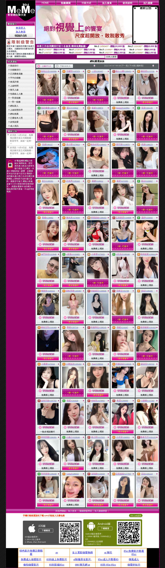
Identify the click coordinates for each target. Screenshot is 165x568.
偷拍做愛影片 (31, 564)
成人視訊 (14, 126)
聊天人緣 (14, 90)
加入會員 (20, 31)
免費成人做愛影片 (31, 559)
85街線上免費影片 (56, 559)
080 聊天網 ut (82, 564)
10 (120, 66)
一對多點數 (15, 98)
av (57, 552)
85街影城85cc (56, 564)
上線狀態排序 (16, 110)
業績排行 (14, 66)
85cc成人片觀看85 (108, 559)
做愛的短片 (133, 564)
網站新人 (14, 106)
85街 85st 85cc (108, 564)
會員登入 (20, 28)
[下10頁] (132, 66)
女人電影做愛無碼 (82, 552)
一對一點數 (15, 102)
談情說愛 (14, 122)
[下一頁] (124, 66)
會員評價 (14, 82)
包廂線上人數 (16, 94)
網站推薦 (14, 114)
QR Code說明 (135, 515)
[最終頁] (139, 66)
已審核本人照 (16, 118)
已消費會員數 (16, 74)
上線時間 (14, 86)
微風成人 (134, 559)
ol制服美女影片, (82, 559)
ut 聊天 (108, 552)
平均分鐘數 (15, 78)
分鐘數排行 (15, 70)
